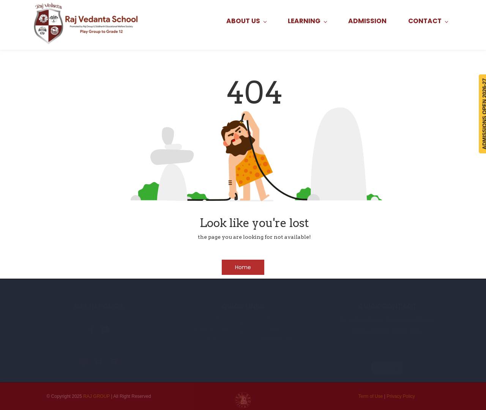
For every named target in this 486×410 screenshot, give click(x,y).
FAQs (210, 338)
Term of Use (370, 396)
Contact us (275, 338)
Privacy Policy (401, 396)
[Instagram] (83, 361)
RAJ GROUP (96, 396)
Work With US (210, 328)
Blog (275, 328)
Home (211, 318)
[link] (92, 329)
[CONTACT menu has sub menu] (428, 21)
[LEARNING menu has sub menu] (307, 21)
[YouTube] (98, 361)
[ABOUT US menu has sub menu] (246, 21)
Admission (275, 318)
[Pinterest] (114, 361)
